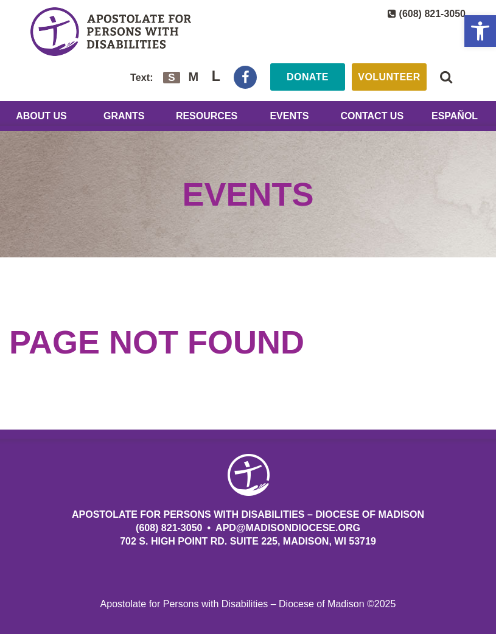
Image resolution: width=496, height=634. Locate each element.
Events (289, 116)
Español (454, 116)
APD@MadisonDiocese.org (287, 528)
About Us (41, 116)
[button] (480, 31)
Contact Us (371, 116)
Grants (124, 116)
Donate (308, 77)
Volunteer (389, 77)
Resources (206, 116)
